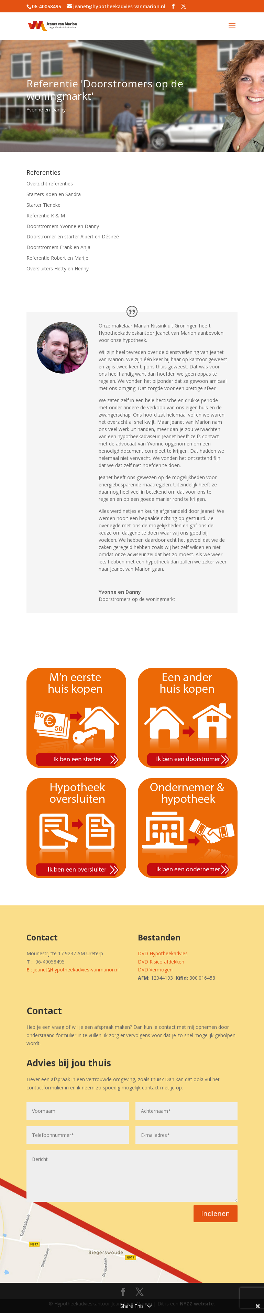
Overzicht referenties (49, 183)
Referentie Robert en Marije (57, 258)
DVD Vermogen (155, 969)
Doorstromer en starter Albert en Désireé (72, 236)
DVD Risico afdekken (161, 961)
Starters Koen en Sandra (53, 194)
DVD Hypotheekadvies (163, 953)
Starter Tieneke (43, 205)
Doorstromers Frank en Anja (58, 247)
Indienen (215, 1213)
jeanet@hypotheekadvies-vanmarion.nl (76, 969)
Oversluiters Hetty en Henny (57, 268)
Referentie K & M (45, 215)
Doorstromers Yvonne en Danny (62, 226)
